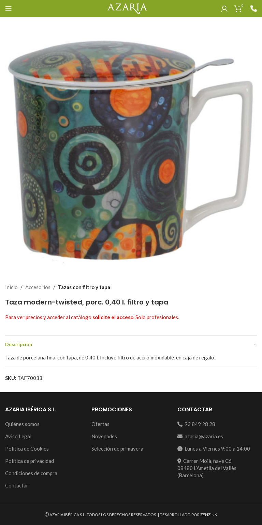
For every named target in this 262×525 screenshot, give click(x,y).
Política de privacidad (29, 461)
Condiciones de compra (31, 473)
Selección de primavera (117, 448)
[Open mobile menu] (8, 8)
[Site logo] (127, 8)
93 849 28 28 (196, 424)
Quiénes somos (22, 424)
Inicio (11, 287)
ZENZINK (208, 514)
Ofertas (100, 424)
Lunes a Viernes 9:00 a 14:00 (213, 448)
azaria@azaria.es (200, 436)
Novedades (104, 436)
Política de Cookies (27, 448)
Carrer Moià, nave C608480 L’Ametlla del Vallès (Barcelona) (206, 468)
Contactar (16, 485)
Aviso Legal (18, 436)
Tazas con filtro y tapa (84, 287)
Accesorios (37, 287)
